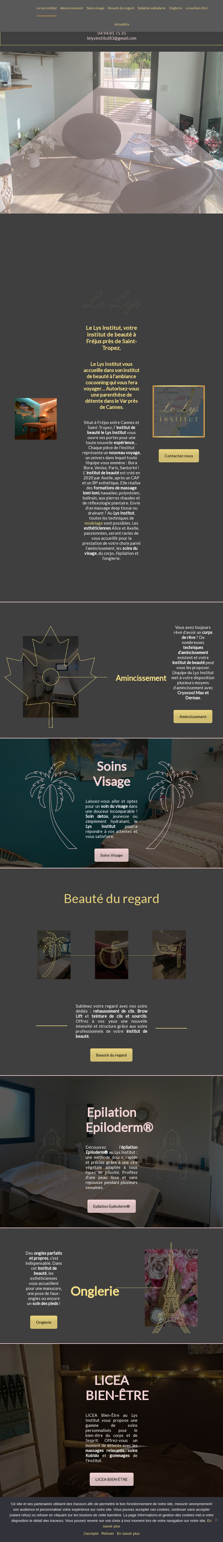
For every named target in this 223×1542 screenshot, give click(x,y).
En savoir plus (128, 1533)
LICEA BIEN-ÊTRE (112, 1479)
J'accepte (91, 1533)
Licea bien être (197, 8)
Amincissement (71, 8)
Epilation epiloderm (151, 8)
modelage (94, 522)
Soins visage (96, 8)
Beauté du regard (121, 8)
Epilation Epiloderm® (111, 1206)
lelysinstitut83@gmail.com (111, 38)
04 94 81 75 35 (112, 32)
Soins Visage (111, 855)
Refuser (107, 1533)
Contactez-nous (179, 455)
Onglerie (175, 8)
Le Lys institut (47, 8)
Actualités (122, 24)
